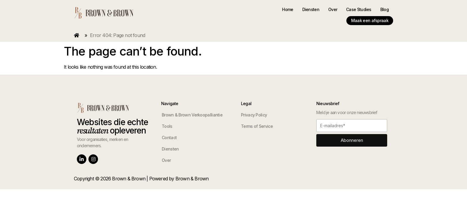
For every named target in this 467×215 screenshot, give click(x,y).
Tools (167, 120)
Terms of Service (257, 120)
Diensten (263, 11)
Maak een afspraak (369, 11)
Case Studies (312, 11)
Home (240, 11)
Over (285, 11)
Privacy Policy (254, 109)
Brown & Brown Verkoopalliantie (192, 109)
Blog (338, 11)
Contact (169, 132)
